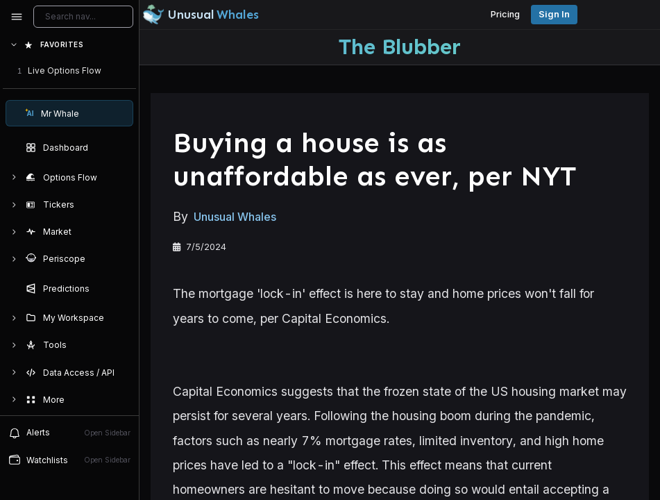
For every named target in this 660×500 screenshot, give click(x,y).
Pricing (505, 14)
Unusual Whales (235, 217)
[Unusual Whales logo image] (200, 14)
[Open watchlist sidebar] (69, 460)
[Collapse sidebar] (17, 17)
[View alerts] (69, 433)
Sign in (554, 14)
